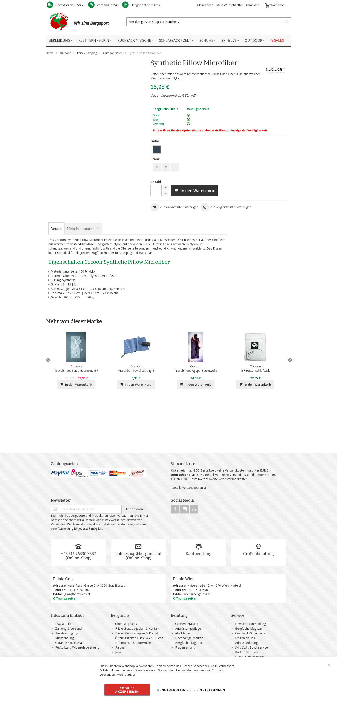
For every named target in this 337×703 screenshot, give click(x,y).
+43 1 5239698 (197, 590)
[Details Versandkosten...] (188, 488)
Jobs (118, 652)
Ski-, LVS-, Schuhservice (251, 647)
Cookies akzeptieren (127, 690)
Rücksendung (64, 638)
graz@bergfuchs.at (77, 594)
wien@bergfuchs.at (197, 594)
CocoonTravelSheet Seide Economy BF (76, 368)
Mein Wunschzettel (229, 5)
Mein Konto (205, 5)
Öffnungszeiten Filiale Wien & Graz (139, 638)
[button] (174, 207)
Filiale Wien (184, 579)
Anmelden (252, 5)
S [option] (157, 167)
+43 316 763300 (78, 590)
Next (289, 360)
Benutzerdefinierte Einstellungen (191, 690)
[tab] (56, 228)
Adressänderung (246, 643)
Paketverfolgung (66, 633)
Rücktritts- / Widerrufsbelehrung (77, 647)
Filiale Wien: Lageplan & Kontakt (137, 633)
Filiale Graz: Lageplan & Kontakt (137, 628)
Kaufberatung (198, 553)
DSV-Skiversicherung (249, 657)
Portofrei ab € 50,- (65, 5)
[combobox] (208, 21)
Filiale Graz (63, 579)
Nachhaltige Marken (189, 638)
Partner (120, 647)
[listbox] (219, 150)
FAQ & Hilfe (63, 624)
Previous (48, 360)
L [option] (175, 167)
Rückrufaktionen (246, 652)
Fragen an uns (185, 647)
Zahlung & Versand (68, 628)
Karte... (121, 585)
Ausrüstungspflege (188, 628)
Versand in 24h (103, 5)
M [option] (166, 167)
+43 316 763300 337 (78, 553)
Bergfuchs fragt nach (189, 643)
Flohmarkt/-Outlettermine (133, 643)
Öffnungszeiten (65, 598)
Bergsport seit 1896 (141, 5)
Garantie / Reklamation (71, 643)
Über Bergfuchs (126, 624)
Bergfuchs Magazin (248, 628)
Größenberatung (258, 553)
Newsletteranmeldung (250, 624)
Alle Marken (183, 633)
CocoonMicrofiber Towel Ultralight (135, 368)
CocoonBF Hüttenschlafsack (255, 368)
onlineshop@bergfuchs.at (138, 553)
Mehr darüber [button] (125, 674)
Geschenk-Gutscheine (250, 633)
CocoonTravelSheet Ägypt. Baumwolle (195, 368)
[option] (157, 149)
